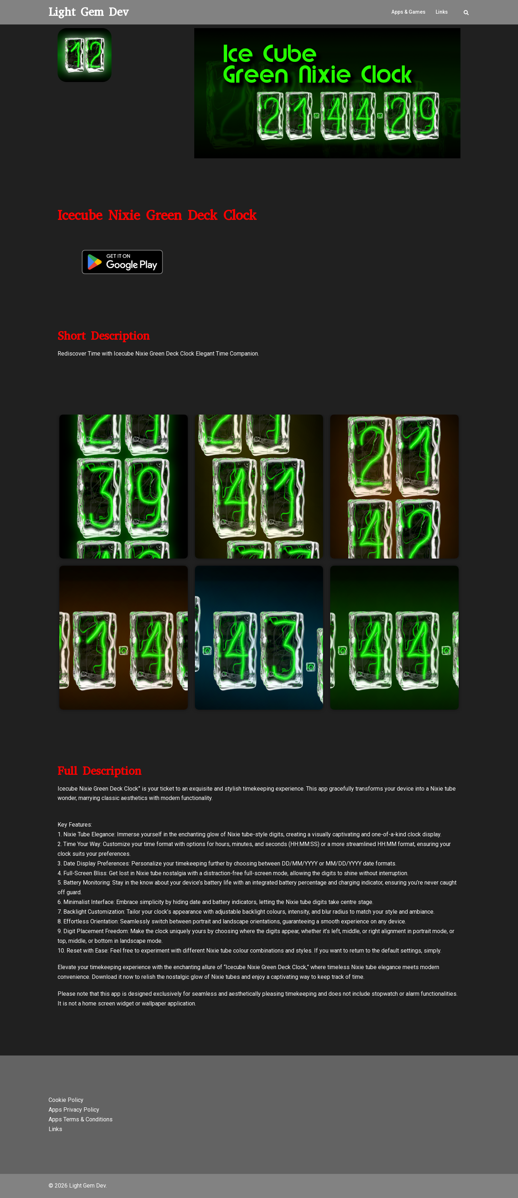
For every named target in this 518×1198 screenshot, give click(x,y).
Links (442, 12)
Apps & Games (408, 12)
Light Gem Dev (89, 12)
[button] (466, 12)
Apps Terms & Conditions (81, 1119)
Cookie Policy (66, 1100)
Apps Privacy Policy (74, 1109)
